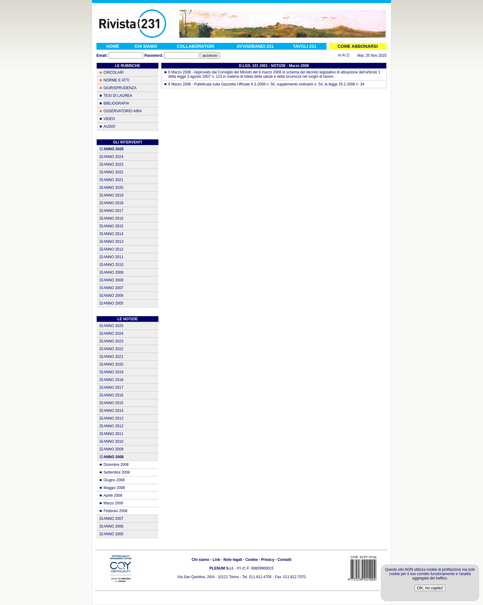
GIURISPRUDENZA (120, 88)
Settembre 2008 (117, 472)
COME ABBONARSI (358, 46)
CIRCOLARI (114, 72)
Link (216, 559)
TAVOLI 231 (305, 46)
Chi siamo (200, 559)
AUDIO (109, 126)
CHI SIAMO (145, 46)
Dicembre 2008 (116, 464)
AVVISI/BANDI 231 (255, 46)
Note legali (232, 559)
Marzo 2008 (113, 503)
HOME (112, 46)
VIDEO (109, 119)
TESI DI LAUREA (118, 95)
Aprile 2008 (113, 495)
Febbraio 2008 (115, 511)
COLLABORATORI (195, 46)
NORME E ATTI (116, 80)
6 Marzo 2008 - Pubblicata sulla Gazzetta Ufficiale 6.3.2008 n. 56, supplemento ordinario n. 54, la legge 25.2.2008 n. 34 (266, 84)
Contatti (284, 559)
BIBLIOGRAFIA (116, 103)
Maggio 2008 (114, 488)
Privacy (267, 559)
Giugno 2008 (114, 480)
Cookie (252, 559)
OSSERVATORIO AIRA (123, 111)
